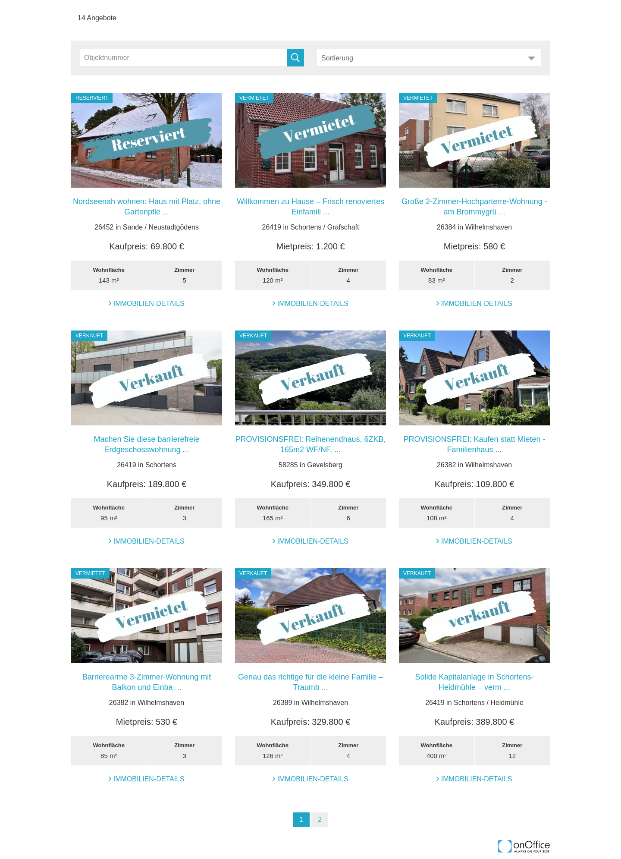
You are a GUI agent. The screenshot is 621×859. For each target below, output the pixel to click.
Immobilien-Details (147, 303)
